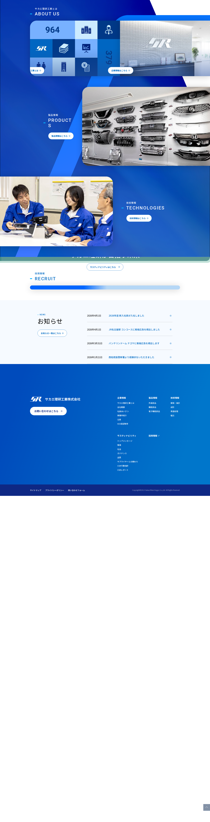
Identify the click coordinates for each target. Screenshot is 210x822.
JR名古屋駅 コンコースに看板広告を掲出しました (134, 572)
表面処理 (174, 737)
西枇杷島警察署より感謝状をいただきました (131, 599)
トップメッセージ (124, 767)
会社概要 (121, 733)
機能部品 (152, 733)
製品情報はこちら (66, 249)
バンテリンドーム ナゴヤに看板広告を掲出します (134, 585)
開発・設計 (175, 729)
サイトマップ (35, 816)
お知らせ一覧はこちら (55, 575)
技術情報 (137, 15)
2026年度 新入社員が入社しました (126, 558)
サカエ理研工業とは (125, 729)
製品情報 (122, 15)
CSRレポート (122, 796)
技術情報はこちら (144, 331)
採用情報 (180, 15)
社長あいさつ (123, 737)
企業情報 (106, 15)
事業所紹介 (122, 741)
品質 (119, 783)
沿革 (119, 745)
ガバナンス (122, 779)
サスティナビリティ (159, 15)
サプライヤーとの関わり (127, 787)
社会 (119, 775)
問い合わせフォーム (76, 816)
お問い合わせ (175, 6)
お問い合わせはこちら (46, 740)
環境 (119, 771)
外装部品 (152, 729)
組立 (172, 741)
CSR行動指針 (122, 792)
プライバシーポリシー (54, 816)
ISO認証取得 (122, 750)
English (159, 7)
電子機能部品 (154, 737)
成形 (172, 733)
